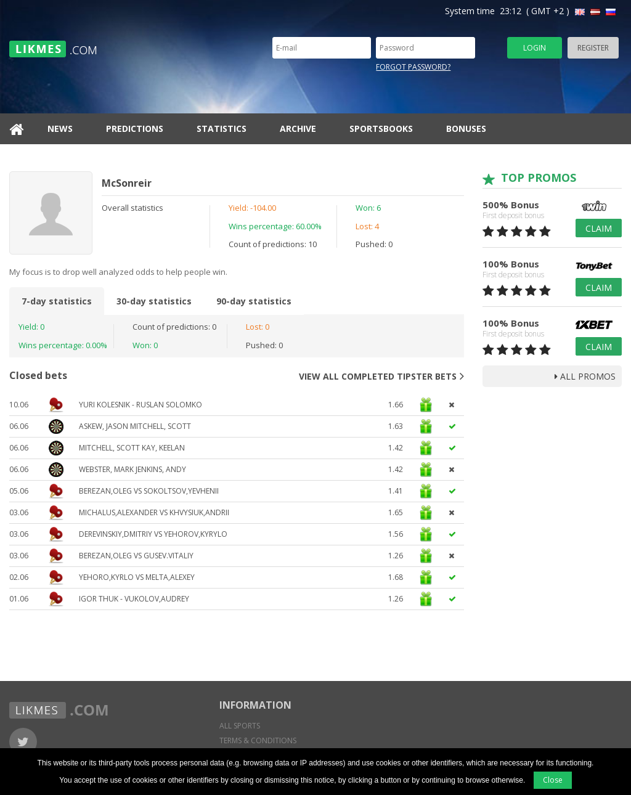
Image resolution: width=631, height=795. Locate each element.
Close (553, 780)
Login (534, 48)
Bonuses (466, 128)
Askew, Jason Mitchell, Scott (135, 426)
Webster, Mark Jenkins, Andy (132, 469)
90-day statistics (253, 301)
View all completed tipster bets (381, 376)
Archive (298, 128)
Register (593, 48)
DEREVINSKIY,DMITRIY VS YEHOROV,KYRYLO (153, 534)
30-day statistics (154, 301)
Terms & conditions (257, 740)
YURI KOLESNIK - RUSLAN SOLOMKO (140, 404)
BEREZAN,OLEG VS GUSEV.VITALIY (136, 555)
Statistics (221, 128)
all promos (585, 376)
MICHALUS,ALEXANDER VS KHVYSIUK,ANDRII (154, 512)
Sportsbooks (381, 128)
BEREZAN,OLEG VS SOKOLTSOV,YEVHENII (149, 491)
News (60, 128)
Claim (598, 228)
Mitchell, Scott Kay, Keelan (132, 447)
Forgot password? (413, 67)
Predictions (134, 128)
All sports (239, 725)
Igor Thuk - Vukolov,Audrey (134, 598)
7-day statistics (57, 301)
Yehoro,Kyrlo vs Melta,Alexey (137, 577)
